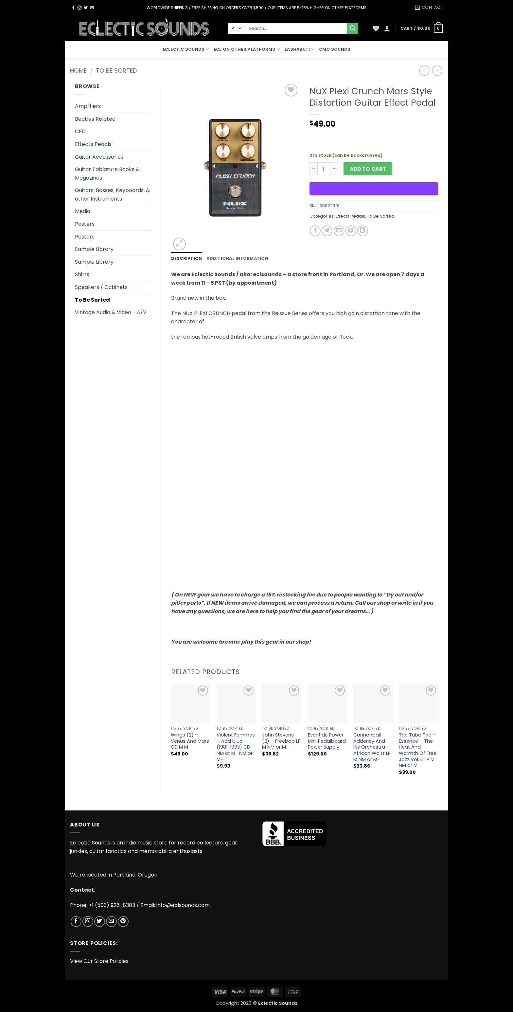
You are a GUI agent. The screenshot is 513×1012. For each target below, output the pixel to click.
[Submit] (352, 28)
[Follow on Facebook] (73, 8)
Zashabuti (299, 49)
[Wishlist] (376, 28)
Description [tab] (186, 258)
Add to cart (368, 169)
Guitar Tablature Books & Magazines (107, 174)
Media (82, 211)
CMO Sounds (335, 49)
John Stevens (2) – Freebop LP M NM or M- (281, 741)
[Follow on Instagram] (79, 8)
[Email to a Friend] (339, 230)
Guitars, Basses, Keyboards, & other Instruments (112, 194)
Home (78, 70)
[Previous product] (437, 70)
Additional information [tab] (237, 258)
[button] (387, 28)
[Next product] (424, 70)
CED (80, 131)
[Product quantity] (323, 168)
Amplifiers (88, 106)
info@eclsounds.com (183, 905)
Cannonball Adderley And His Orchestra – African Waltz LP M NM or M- (372, 747)
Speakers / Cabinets (101, 287)
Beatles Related (95, 119)
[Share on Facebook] (315, 230)
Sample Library (94, 249)
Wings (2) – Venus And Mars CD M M (190, 741)
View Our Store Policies (99, 961)
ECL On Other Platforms (247, 49)
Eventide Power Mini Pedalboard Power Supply (327, 741)
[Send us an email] (92, 8)
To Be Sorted (116, 70)
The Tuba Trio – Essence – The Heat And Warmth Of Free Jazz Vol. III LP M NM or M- (417, 750)
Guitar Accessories (99, 157)
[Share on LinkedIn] (362, 230)
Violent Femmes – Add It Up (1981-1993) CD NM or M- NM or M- (236, 747)
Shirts (82, 274)
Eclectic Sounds (186, 49)
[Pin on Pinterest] (350, 230)
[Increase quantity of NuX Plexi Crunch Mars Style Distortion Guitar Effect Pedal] (334, 168)
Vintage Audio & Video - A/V (111, 312)
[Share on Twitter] (327, 230)
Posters (85, 224)
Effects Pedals (93, 144)
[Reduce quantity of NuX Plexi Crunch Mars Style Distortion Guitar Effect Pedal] (313, 168)
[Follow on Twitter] (86, 8)
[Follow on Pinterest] (123, 921)
